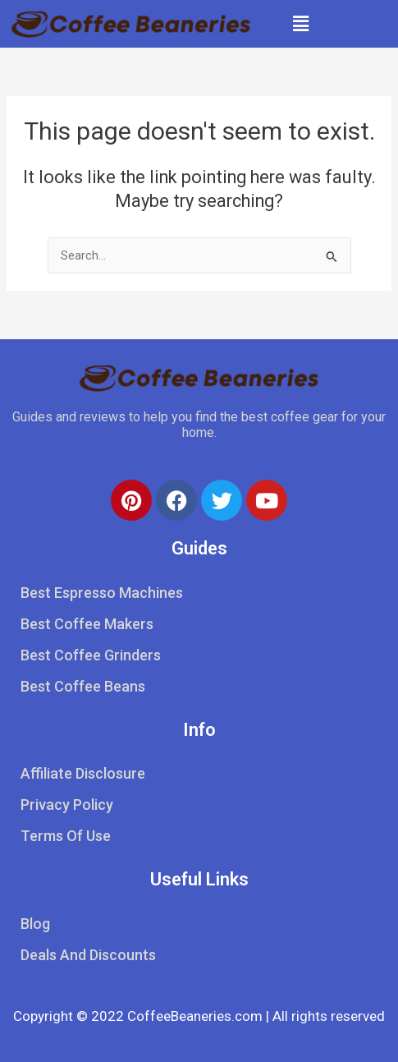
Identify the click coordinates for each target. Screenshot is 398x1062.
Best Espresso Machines (102, 592)
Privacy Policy (67, 804)
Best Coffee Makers (87, 623)
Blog (35, 923)
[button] (301, 23)
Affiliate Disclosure (83, 773)
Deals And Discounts (88, 954)
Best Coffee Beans (83, 686)
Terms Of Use (66, 835)
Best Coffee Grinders (91, 655)
